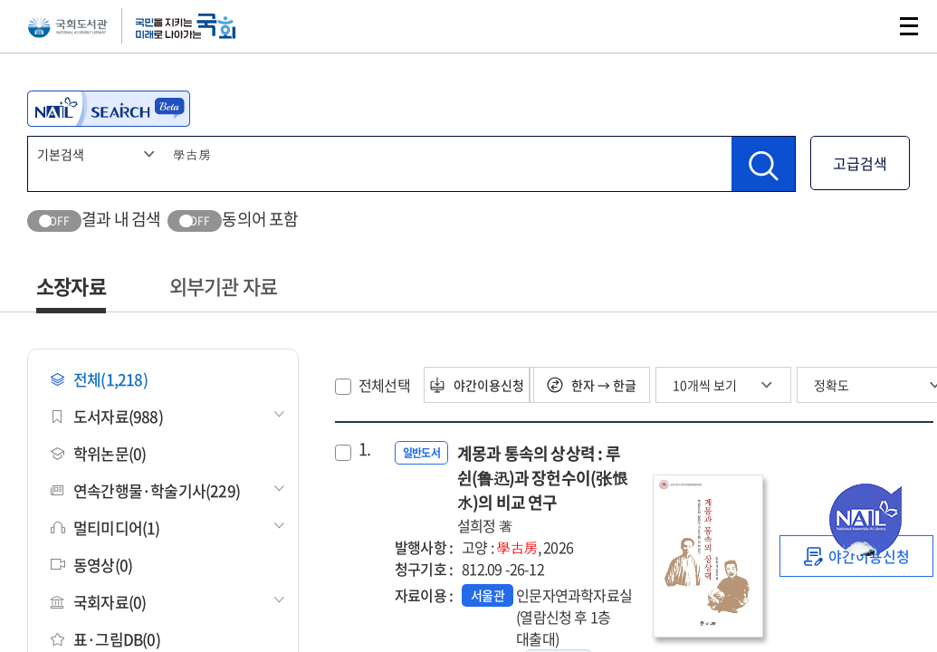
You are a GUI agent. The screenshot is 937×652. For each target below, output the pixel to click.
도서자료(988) (107, 416)
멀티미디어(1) (105, 527)
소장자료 (71, 286)
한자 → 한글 (611, 385)
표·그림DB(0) (105, 639)
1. (364, 449)
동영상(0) (91, 564)
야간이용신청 (488, 385)
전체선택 (384, 385)
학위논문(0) (98, 453)
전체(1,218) (99, 379)
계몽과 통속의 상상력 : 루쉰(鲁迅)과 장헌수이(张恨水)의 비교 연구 (546, 488)
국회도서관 (99, 40)
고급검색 (860, 163)
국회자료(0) (98, 601)
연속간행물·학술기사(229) (145, 490)
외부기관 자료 (223, 286)
